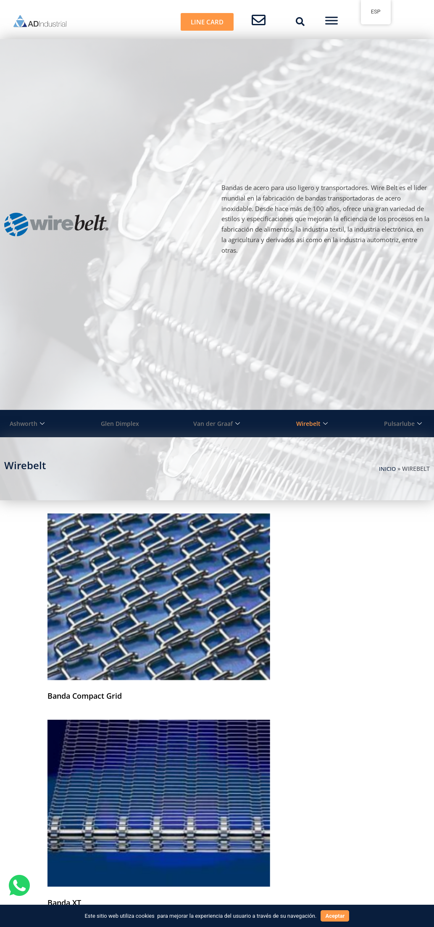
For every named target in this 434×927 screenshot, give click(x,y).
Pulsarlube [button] (403, 423)
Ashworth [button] (26, 423)
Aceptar (335, 916)
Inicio (387, 469)
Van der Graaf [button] (217, 423)
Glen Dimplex (120, 423)
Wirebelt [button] (312, 423)
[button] (300, 22)
